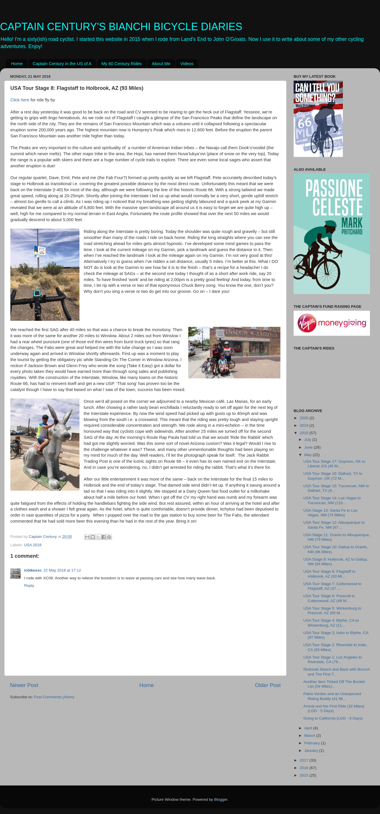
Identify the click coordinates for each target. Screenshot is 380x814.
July (308, 439)
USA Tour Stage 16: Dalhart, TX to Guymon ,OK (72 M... (332, 475)
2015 (304, 775)
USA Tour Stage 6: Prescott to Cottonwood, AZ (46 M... (329, 598)
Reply (29, 585)
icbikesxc (33, 570)
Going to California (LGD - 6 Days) (333, 718)
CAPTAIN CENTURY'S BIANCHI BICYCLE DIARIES (121, 27)
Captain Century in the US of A (62, 63)
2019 (304, 425)
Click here (19, 100)
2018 (304, 433)
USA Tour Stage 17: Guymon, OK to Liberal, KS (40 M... (334, 463)
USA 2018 (32, 545)
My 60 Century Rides (122, 63)
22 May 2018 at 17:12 (62, 570)
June (309, 447)
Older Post (268, 685)
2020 (304, 418)
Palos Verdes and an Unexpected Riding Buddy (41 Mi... (332, 696)
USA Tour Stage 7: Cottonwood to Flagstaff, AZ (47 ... (332, 586)
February (312, 743)
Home (17, 63)
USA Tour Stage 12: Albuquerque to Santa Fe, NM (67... (334, 524)
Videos (186, 63)
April (308, 728)
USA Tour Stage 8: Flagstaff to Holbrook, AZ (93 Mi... (329, 573)
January (311, 750)
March (310, 735)
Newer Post (24, 685)
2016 (304, 768)
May (308, 455)
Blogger (220, 799)
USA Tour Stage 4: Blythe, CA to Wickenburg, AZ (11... (331, 622)
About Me (161, 63)
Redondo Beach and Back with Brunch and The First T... (336, 671)
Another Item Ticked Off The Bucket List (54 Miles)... (334, 684)
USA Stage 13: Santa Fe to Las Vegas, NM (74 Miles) (330, 512)
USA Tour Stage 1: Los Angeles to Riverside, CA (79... (332, 659)
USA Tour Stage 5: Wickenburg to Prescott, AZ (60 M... (332, 610)
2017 (304, 760)
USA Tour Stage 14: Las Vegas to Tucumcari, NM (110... (332, 500)
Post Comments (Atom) (54, 697)
